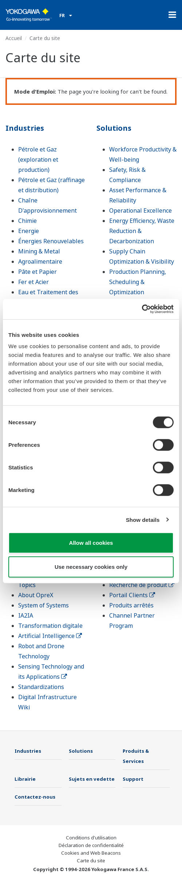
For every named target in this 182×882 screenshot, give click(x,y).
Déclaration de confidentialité (91, 845)
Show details (143, 519)
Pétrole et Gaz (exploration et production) (38, 159)
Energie (28, 231)
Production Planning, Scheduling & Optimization (137, 282)
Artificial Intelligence (50, 636)
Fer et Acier (33, 282)
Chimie (27, 221)
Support (133, 779)
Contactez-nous (35, 797)
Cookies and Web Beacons (91, 853)
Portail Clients (132, 595)
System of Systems (43, 605)
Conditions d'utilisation (91, 837)
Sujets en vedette (92, 779)
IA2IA (25, 615)
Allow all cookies (91, 543)
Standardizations (41, 687)
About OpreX (35, 595)
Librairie (25, 779)
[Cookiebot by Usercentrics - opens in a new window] (142, 309)
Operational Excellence (140, 210)
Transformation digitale (50, 626)
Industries (24, 128)
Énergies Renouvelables (51, 241)
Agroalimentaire (40, 261)
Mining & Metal (39, 251)
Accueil (13, 38)
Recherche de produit (141, 585)
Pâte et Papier (37, 272)
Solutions (113, 128)
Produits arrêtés (131, 605)
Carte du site (91, 860)
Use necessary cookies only (91, 566)
